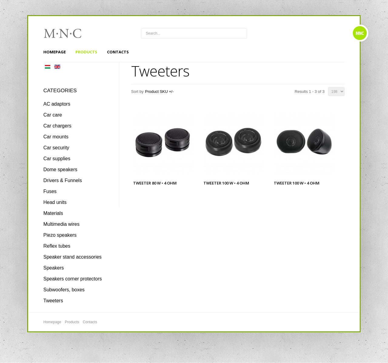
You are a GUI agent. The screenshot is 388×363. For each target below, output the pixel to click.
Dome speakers (60, 169)
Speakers (53, 267)
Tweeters (53, 300)
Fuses (50, 191)
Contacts (118, 52)
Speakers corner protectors (72, 278)
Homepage (54, 52)
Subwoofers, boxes (64, 289)
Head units (55, 202)
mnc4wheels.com (66, 33)
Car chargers (57, 125)
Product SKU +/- (159, 91)
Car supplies (56, 158)
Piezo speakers (59, 235)
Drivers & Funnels (62, 180)
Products (86, 52)
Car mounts (56, 136)
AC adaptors (56, 104)
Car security (56, 147)
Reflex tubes (56, 246)
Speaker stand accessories (72, 257)
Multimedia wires (61, 224)
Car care (52, 114)
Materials (53, 213)
